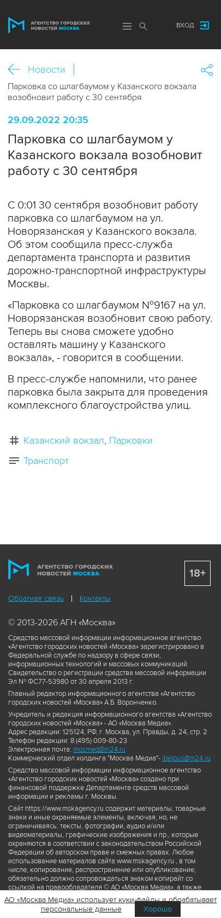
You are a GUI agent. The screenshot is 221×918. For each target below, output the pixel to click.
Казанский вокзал (63, 440)
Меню (127, 26)
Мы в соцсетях (157, 25)
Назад (18, 69)
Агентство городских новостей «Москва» (49, 25)
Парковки (131, 440)
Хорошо (158, 909)
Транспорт (46, 461)
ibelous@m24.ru (186, 758)
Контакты (95, 598)
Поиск (143, 26)
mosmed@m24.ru (99, 749)
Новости (46, 69)
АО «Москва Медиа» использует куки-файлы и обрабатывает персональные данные (110, 904)
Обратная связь (36, 598)
